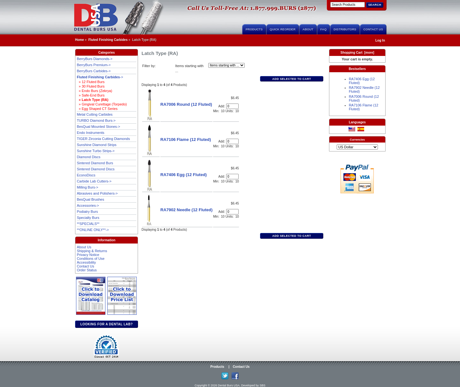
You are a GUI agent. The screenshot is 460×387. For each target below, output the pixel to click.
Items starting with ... (189, 68)
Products (254, 29)
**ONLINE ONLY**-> (93, 230)
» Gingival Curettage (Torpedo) (102, 104)
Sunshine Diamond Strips (96, 145)
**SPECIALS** (88, 224)
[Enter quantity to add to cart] (232, 106)
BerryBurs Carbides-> (94, 71)
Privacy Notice (88, 255)
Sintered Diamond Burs (95, 163)
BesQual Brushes (90, 199)
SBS (262, 385)
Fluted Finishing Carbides (108, 40)
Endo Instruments (90, 133)
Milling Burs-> (87, 187)
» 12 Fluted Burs (90, 82)
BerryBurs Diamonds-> (94, 59)
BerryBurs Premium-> (94, 65)
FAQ (323, 29)
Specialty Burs (88, 218)
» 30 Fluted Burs (90, 86)
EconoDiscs (86, 175)
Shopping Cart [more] (357, 52)
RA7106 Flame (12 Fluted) (185, 139)
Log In (380, 40)
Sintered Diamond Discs (95, 169)
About (308, 29)
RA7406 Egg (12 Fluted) (183, 174)
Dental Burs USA (229, 385)
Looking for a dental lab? (106, 324)
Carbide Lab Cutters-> (94, 181)
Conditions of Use (90, 258)
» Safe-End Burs (90, 95)
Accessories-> (88, 205)
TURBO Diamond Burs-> (96, 120)
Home (79, 40)
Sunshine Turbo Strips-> (95, 151)
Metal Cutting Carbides (94, 114)
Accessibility (86, 262)
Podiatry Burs (87, 211)
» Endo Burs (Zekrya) (94, 91)
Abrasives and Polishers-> (97, 193)
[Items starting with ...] (226, 65)
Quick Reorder (282, 29)
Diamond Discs (88, 157)
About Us (84, 247)
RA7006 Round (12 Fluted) (186, 104)
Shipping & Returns (92, 251)
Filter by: (149, 66)
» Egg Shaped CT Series (97, 109)
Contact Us (373, 29)
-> (100, 77)
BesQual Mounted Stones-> (98, 126)
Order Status (86, 270)
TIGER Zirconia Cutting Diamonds (103, 139)
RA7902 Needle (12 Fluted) (186, 209)
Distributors (345, 29)
